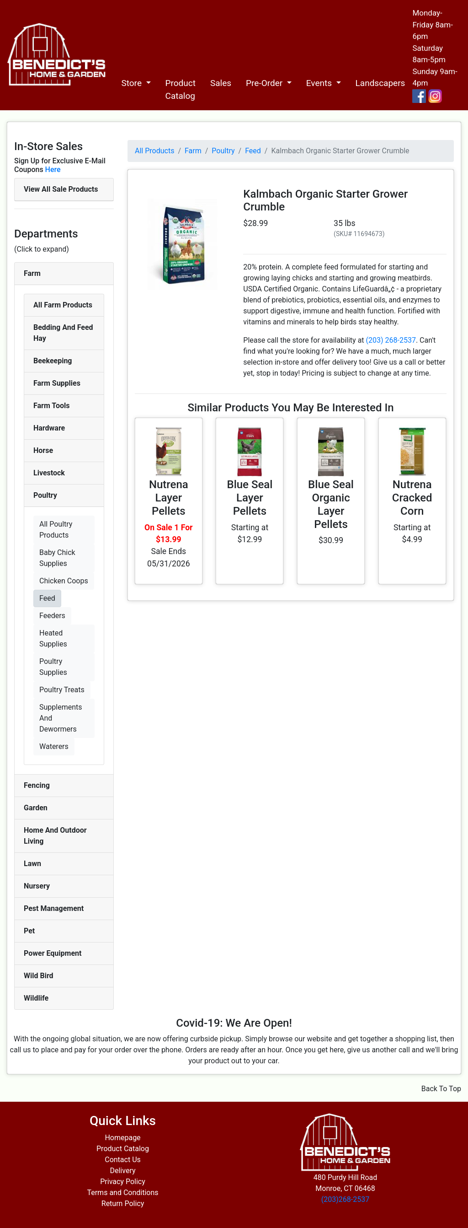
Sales (220, 83)
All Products (154, 150)
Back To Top (441, 1088)
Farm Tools (51, 405)
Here (53, 169)
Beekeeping (52, 360)
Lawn (32, 863)
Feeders (52, 615)
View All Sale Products (61, 189)
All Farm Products (62, 305)
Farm (32, 273)
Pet (29, 930)
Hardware (49, 428)
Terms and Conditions (122, 1192)
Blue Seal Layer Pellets (249, 497)
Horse (43, 450)
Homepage (122, 1137)
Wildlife (36, 998)
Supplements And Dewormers (60, 718)
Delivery (122, 1170)
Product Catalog (180, 90)
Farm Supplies (56, 383)
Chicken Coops (63, 580)
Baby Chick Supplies (57, 558)
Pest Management (54, 908)
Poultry (45, 495)
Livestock (49, 473)
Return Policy (122, 1203)
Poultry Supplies (53, 667)
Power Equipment (52, 953)
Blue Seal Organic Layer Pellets (331, 504)
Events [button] (320, 83)
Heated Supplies (53, 638)
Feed (47, 598)
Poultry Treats (62, 689)
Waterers (54, 746)
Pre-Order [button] (265, 83)
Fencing (37, 785)
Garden (36, 807)
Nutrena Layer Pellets (168, 497)
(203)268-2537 (345, 1199)
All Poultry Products (55, 529)
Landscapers (380, 83)
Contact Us (123, 1159)
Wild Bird (38, 975)
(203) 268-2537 (391, 340)
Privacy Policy (122, 1181)
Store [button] (132, 83)
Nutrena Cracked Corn (412, 497)
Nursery (37, 886)
